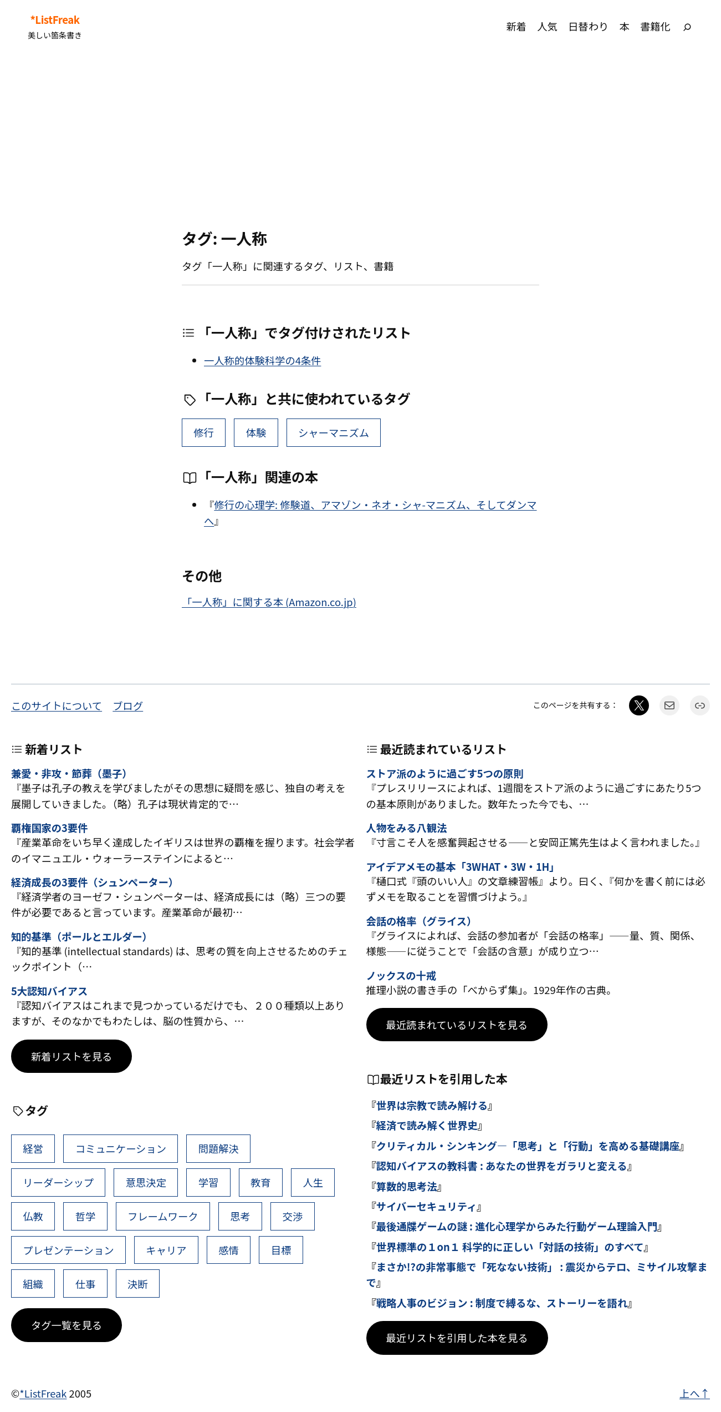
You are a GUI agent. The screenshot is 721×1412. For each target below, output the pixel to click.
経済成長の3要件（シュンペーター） (94, 882)
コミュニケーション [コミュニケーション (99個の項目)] (120, 1148)
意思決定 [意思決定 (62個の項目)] (146, 1182)
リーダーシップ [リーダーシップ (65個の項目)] (58, 1182)
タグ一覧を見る (66, 1325)
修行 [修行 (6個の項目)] (203, 432)
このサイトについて (56, 705)
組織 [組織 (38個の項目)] (33, 1284)
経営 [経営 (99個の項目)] (33, 1148)
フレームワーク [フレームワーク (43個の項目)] (162, 1216)
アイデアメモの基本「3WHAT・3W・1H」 (463, 867)
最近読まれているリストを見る (457, 1024)
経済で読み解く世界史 (427, 1125)
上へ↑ (694, 1393)
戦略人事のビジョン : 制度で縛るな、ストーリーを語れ (501, 1302)
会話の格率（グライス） (421, 921)
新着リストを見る (71, 1056)
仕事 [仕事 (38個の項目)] (85, 1284)
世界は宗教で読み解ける (432, 1105)
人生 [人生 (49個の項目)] (313, 1182)
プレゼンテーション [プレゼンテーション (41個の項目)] (68, 1250)
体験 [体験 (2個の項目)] (256, 432)
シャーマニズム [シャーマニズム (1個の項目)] (333, 432)
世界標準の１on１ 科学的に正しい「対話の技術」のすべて (510, 1246)
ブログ (128, 705)
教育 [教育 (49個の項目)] (260, 1182)
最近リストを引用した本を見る (457, 1337)
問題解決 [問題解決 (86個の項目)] (218, 1148)
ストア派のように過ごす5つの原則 (445, 774)
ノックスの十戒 (401, 976)
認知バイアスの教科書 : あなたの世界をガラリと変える (501, 1165)
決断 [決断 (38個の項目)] (137, 1284)
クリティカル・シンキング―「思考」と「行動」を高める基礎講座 (527, 1145)
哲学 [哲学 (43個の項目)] (85, 1216)
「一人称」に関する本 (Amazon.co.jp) (269, 601)
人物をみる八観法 (406, 828)
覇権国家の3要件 (49, 828)
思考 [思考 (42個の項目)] (240, 1216)
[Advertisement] (360, 140)
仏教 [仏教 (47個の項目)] (33, 1216)
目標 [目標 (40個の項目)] (281, 1250)
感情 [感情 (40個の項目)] (228, 1250)
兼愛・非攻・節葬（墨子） (71, 774)
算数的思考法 (406, 1186)
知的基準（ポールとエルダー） (81, 937)
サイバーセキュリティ (426, 1206)
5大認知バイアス (49, 991)
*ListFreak (54, 19)
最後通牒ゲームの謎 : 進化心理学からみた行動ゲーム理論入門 (516, 1226)
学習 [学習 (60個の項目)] (208, 1182)
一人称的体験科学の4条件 (262, 360)
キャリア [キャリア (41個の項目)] (166, 1250)
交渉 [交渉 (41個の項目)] (293, 1216)
